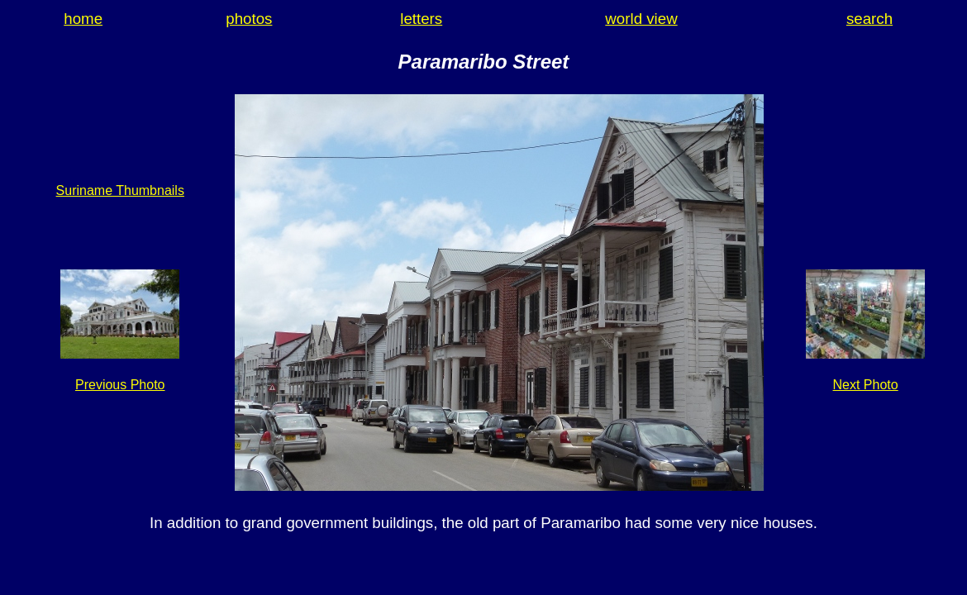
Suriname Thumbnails (120, 190)
